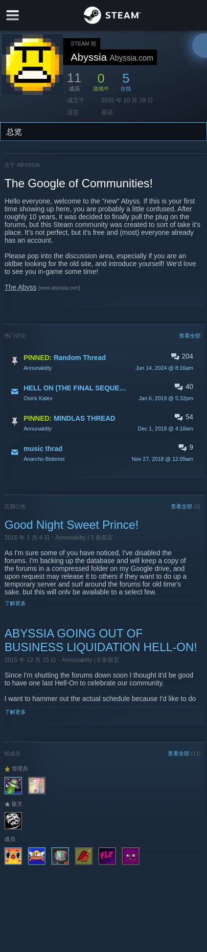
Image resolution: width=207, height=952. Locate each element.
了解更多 (15, 603)
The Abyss (20, 287)
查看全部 (190, 336)
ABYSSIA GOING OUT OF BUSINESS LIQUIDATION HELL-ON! (100, 640)
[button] (102, 362)
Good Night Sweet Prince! (71, 524)
